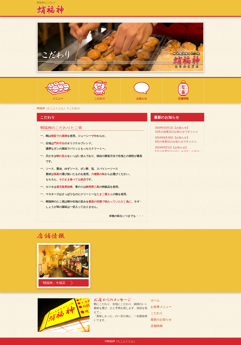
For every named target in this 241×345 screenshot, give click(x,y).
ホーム (155, 300)
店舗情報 (157, 326)
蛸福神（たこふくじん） (51, 108)
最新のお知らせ (161, 319)
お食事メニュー (161, 306)
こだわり (74, 108)
